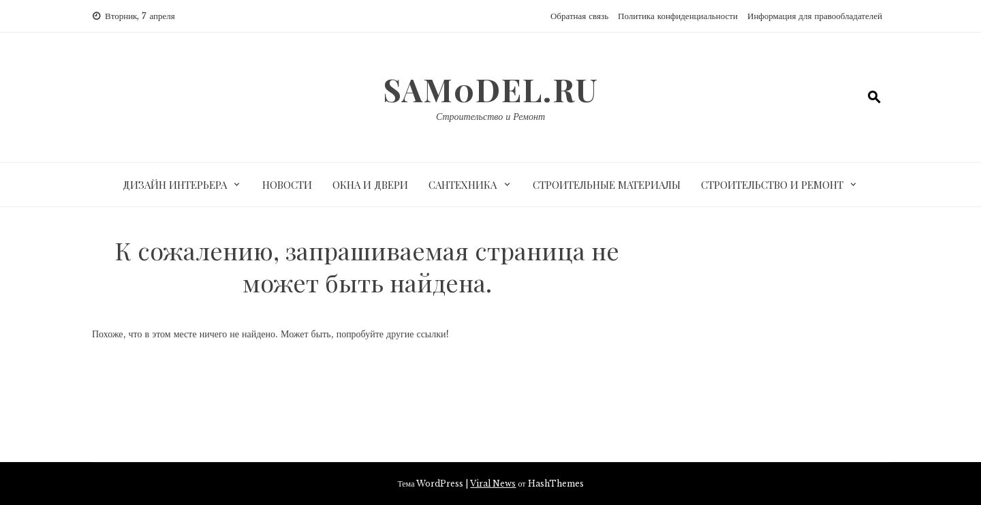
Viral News (493, 483)
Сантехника (463, 185)
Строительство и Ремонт (490, 116)
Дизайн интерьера (175, 185)
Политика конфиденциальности (678, 16)
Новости (287, 185)
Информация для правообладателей (814, 16)
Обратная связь (579, 16)
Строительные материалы (607, 185)
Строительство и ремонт (772, 185)
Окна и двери (370, 185)
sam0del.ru (491, 89)
